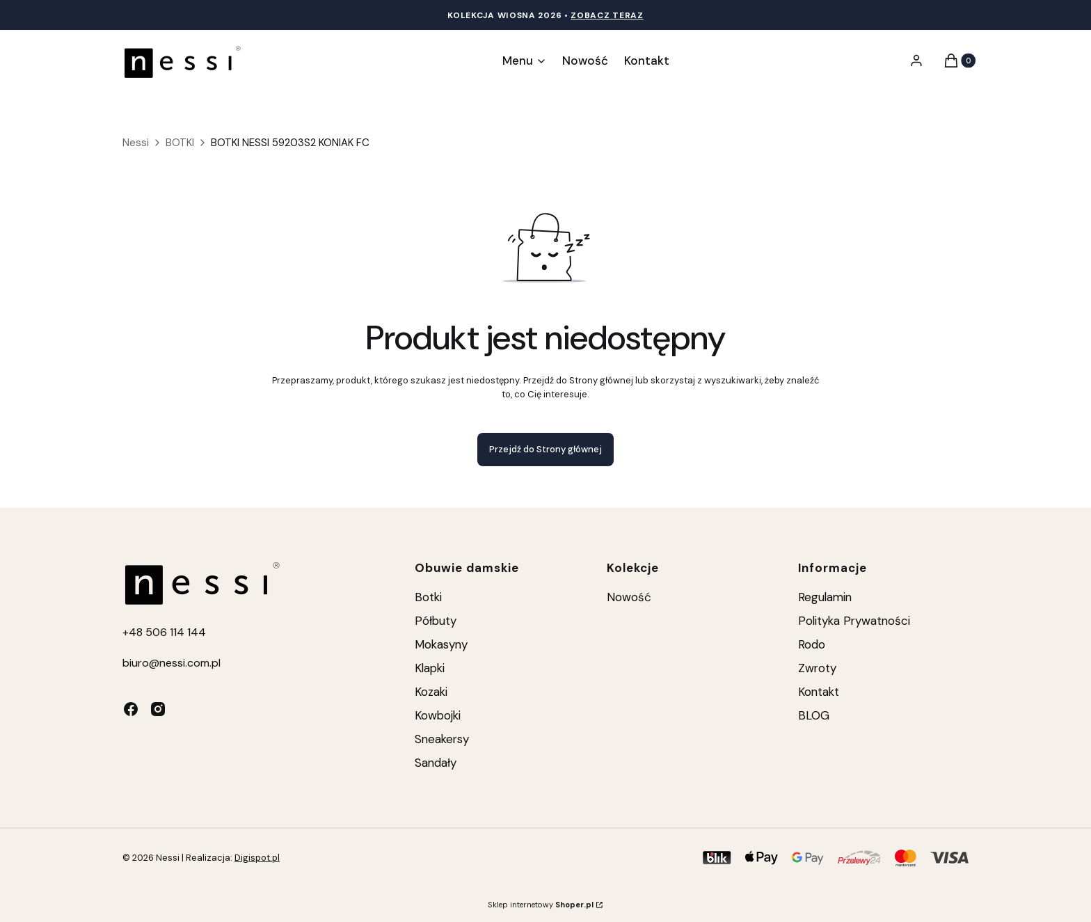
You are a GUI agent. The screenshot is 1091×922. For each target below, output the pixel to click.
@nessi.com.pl (185, 662)
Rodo (811, 644)
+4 (129, 632)
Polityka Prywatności (854, 620)
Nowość (629, 597)
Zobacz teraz (607, 15)
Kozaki (431, 691)
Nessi (135, 143)
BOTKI (180, 143)
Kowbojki (438, 715)
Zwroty (817, 668)
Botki (428, 597)
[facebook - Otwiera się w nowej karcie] (130, 709)
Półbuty (435, 620)
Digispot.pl (257, 858)
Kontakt (818, 691)
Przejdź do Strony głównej (545, 449)
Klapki (430, 668)
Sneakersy (442, 739)
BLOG (813, 715)
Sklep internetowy (541, 904)
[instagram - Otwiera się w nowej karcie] (158, 709)
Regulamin (825, 597)
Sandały (435, 762)
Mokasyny (441, 644)
